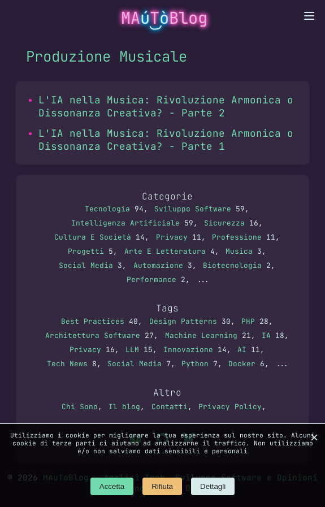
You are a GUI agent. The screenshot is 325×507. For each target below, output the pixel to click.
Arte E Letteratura (165, 251)
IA (266, 335)
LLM (132, 349)
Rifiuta (162, 486)
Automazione (158, 265)
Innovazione (188, 349)
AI (241, 349)
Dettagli (213, 486)
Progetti (86, 251)
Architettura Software (92, 335)
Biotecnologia (232, 265)
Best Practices (92, 321)
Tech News (67, 364)
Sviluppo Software (192, 209)
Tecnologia (107, 209)
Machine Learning (201, 335)
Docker (241, 364)
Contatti (169, 406)
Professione (237, 237)
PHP (248, 321)
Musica (239, 251)
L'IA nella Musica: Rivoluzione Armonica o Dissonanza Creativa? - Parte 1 (165, 140)
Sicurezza (224, 223)
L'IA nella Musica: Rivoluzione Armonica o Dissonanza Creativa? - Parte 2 (165, 106)
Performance (151, 279)
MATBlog (164, 18)
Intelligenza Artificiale (125, 223)
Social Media (86, 265)
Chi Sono (80, 406)
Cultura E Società (92, 237)
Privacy (172, 237)
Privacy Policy (230, 406)
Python (195, 364)
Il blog (124, 406)
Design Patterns (183, 321)
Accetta (111, 486)
